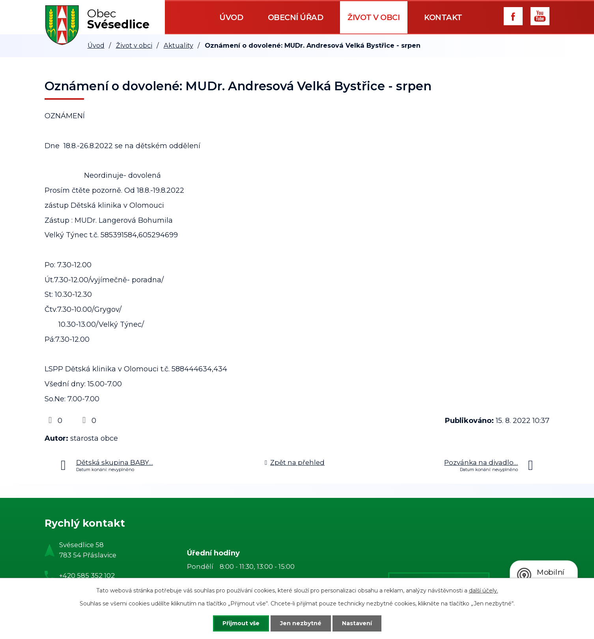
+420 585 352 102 (87, 575)
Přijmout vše (241, 623)
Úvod (231, 17)
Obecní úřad (295, 17)
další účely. (483, 590)
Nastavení (357, 623)
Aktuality (178, 45)
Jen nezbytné (300, 623)
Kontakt (443, 17)
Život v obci (373, 17)
